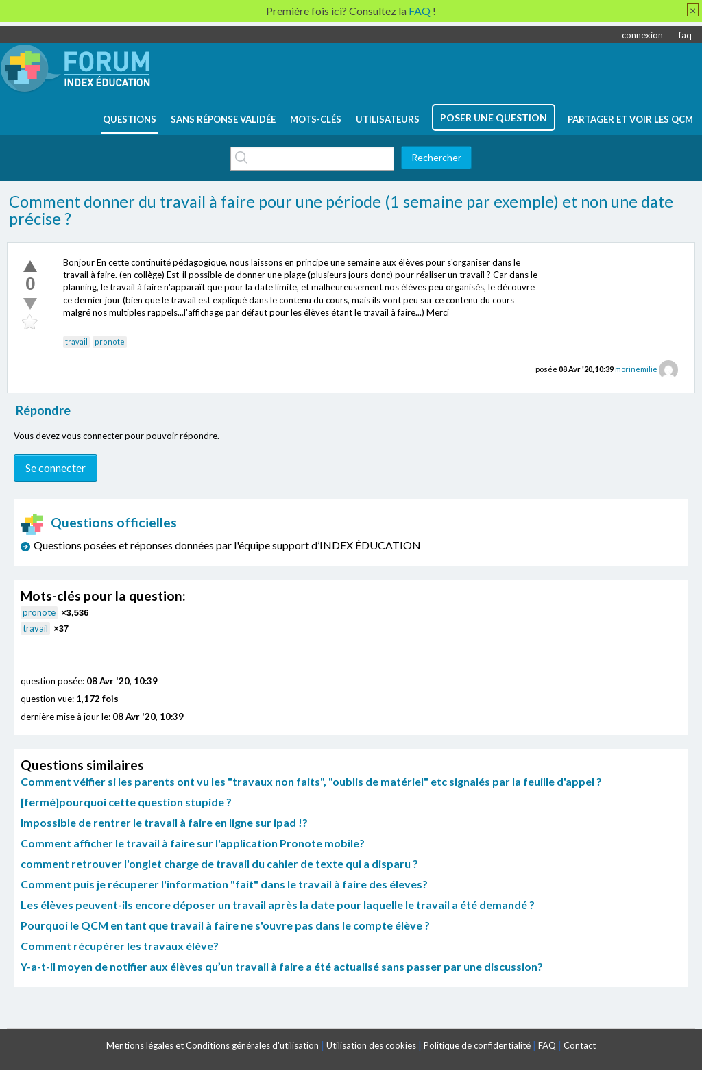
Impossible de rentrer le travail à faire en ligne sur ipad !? (164, 822)
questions (129, 119)
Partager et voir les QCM (630, 119)
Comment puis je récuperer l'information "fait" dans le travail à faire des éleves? (224, 884)
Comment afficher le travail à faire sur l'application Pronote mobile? (193, 842)
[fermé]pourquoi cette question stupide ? (126, 801)
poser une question (493, 117)
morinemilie (636, 368)
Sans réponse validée (223, 119)
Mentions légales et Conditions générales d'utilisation (212, 1045)
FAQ (547, 1045)
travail (76, 341)
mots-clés (315, 119)
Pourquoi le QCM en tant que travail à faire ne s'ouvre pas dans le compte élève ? (225, 925)
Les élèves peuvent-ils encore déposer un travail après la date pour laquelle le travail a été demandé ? (278, 904)
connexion (642, 34)
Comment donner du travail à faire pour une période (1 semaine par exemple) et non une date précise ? (341, 210)
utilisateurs (388, 119)
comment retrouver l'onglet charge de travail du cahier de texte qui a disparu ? (219, 863)
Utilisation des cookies (371, 1045)
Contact (580, 1045)
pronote (110, 341)
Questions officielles (99, 522)
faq (685, 34)
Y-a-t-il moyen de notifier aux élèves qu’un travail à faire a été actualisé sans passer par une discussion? (282, 966)
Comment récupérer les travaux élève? (120, 945)
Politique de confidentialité (477, 1045)
